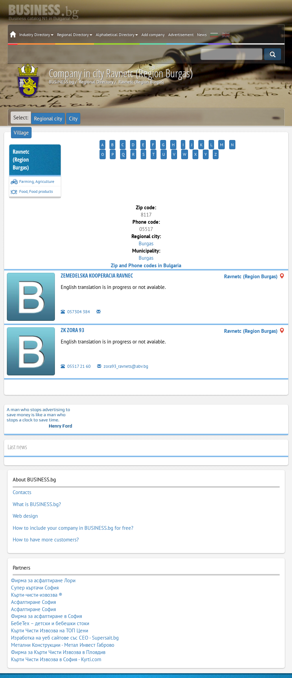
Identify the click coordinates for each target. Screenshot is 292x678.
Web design (25, 497)
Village (88, 117)
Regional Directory (74, 34)
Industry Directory (36, 34)
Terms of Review (162, 638)
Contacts (22, 479)
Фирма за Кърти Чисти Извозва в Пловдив (58, 608)
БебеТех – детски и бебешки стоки (50, 589)
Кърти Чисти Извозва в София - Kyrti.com (56, 612)
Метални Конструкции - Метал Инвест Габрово (62, 603)
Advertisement (181, 34)
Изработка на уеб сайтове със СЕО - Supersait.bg (65, 598)
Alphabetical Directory (117, 34)
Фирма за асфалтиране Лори (43, 561)
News (202, 34)
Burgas (146, 231)
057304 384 (77, 299)
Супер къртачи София (35, 566)
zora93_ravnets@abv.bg (130, 353)
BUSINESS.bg (54, 638)
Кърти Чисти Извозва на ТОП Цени (49, 594)
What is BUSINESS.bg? (37, 488)
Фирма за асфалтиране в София (46, 584)
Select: (20, 117)
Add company (153, 34)
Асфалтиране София (33, 575)
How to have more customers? (46, 516)
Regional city (48, 117)
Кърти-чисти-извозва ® (36, 571)
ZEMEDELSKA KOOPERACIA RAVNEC (97, 263)
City (71, 117)
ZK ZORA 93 (72, 318)
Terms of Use (128, 638)
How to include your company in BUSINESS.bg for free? (73, 506)
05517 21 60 (78, 353)
